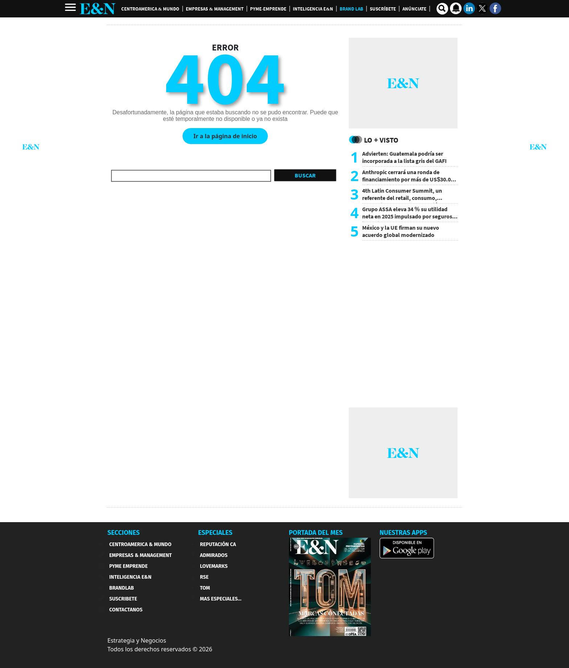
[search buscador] (442, 9)
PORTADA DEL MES (316, 533)
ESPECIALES (215, 533)
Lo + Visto (381, 139)
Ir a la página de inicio (225, 136)
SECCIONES (123, 533)
